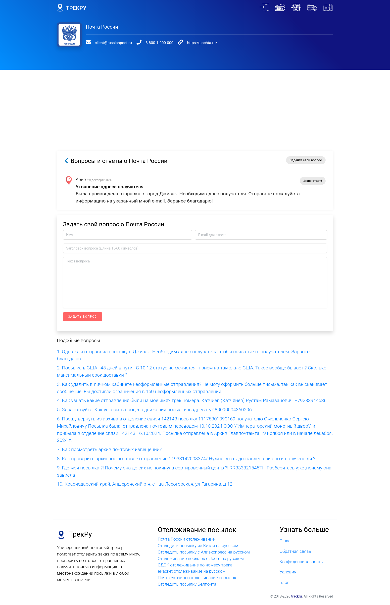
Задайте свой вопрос (306, 160)
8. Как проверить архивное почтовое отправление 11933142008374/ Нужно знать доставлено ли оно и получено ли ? (186, 458)
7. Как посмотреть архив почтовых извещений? (109, 449)
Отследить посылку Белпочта (187, 584)
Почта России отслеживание (186, 539)
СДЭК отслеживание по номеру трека (195, 564)
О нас (285, 540)
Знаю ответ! (312, 181)
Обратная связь (295, 551)
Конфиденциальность (301, 561)
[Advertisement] (195, 104)
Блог (284, 582)
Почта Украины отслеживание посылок (197, 577)
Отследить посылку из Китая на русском (198, 545)
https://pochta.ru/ (202, 43)
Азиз (81, 179)
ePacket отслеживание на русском (192, 571)
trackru (296, 596)
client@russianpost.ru (113, 43)
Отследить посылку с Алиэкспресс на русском (204, 552)
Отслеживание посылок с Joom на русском (201, 558)
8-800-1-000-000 (159, 43)
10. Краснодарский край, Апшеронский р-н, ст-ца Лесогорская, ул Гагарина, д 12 (144, 484)
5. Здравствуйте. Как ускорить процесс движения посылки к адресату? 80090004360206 (154, 409)
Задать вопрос (82, 316)
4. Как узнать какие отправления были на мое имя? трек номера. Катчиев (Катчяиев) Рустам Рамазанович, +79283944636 (192, 400)
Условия (288, 571)
